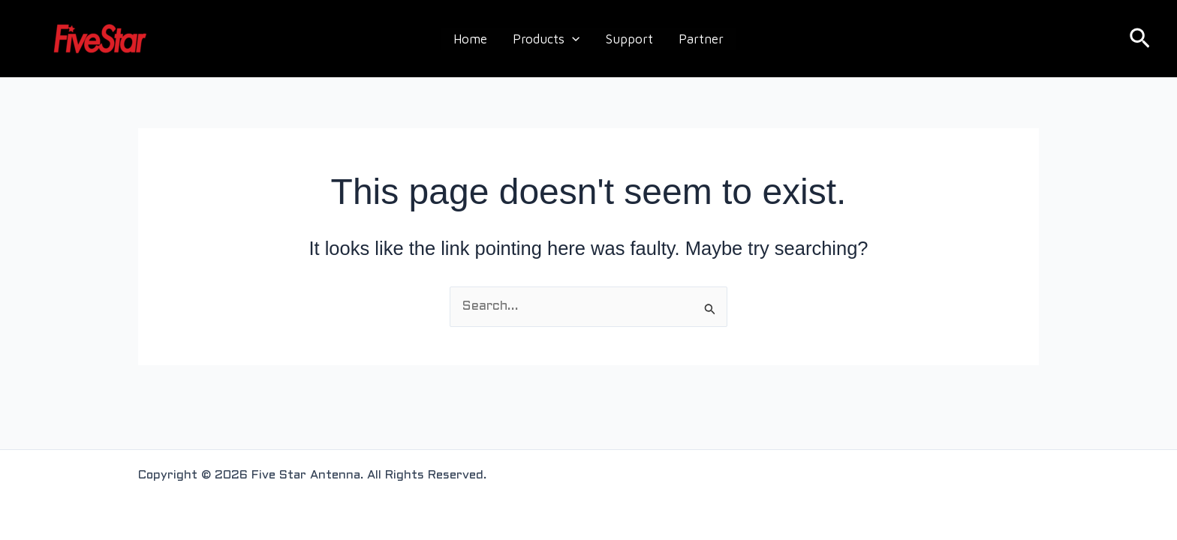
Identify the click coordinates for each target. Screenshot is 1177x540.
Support (629, 39)
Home (470, 39)
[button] (1140, 39)
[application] (571, 39)
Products (546, 39)
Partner (701, 39)
